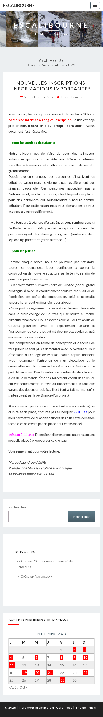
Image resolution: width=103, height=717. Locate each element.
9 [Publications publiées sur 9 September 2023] (74, 657)
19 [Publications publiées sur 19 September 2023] (25, 673)
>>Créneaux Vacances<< (35, 576)
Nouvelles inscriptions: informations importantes (51, 85)
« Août (13, 687)
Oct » (24, 687)
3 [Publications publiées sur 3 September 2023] (84, 650)
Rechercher (17, 507)
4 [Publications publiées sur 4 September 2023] (11, 657)
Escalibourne (19, 5)
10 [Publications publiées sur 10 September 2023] (85, 657)
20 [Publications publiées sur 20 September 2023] (37, 673)
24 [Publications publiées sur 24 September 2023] (85, 673)
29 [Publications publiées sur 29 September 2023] (62, 680)
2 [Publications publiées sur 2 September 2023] (74, 650)
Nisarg (94, 707)
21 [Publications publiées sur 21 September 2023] (50, 673)
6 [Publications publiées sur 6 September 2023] (36, 657)
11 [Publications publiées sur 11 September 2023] (12, 665)
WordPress (63, 707)
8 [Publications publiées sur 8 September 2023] (62, 657)
